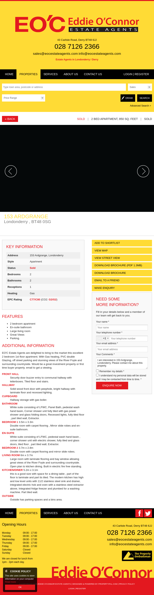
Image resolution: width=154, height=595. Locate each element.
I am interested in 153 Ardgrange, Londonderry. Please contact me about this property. (122, 363)
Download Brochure (110, 272)
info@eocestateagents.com (100, 54)
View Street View (107, 257)
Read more (10, 582)
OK (20, 587)
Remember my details (111, 371)
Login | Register (136, 74)
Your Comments (105, 354)
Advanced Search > (140, 105)
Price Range (10, 98)
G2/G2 (53, 299)
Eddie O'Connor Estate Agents (54, 584)
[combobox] (103, 338)
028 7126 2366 (77, 46)
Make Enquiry (104, 287)
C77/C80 (35, 299)
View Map (101, 250)
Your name (102, 321)
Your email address (107, 343)
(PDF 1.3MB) (118, 265)
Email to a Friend (106, 280)
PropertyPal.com (107, 584)
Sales (133, 87)
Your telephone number (109, 332)
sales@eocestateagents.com (55, 54)
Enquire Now (112, 385)
